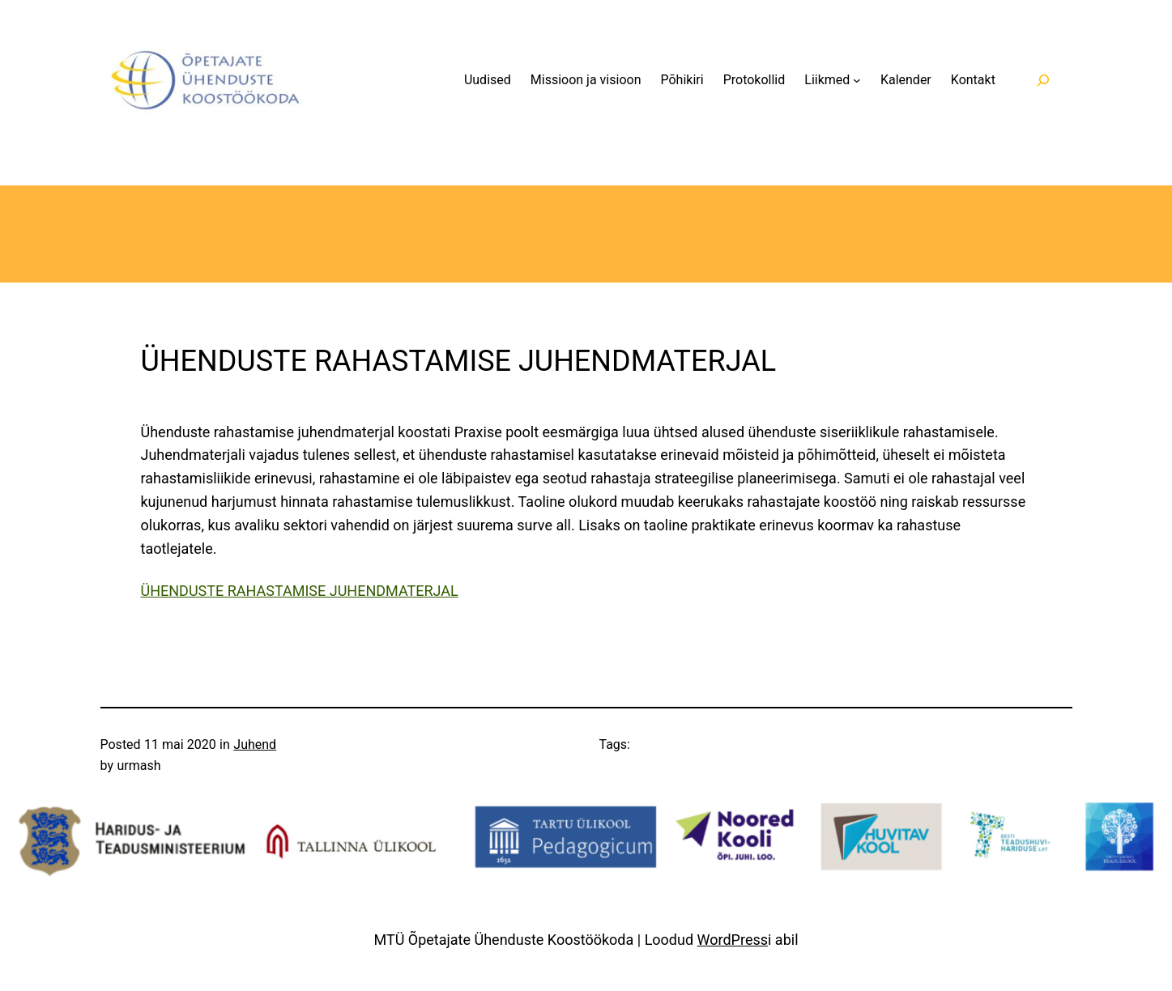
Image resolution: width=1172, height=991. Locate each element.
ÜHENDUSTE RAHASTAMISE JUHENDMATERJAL (299, 590)
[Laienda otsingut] (1043, 80)
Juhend (254, 744)
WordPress (732, 939)
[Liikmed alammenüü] (857, 80)
